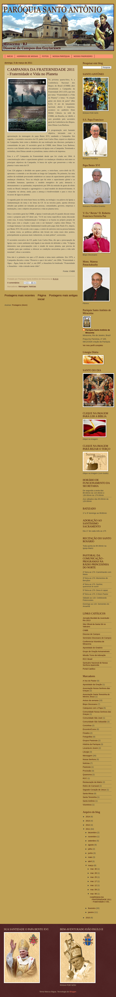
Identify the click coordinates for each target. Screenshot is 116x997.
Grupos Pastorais (90, 740)
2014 (88, 817)
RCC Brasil (87, 659)
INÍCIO (10, 56)
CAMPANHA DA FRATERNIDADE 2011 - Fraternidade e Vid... (100, 899)
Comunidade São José (92, 718)
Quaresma (87, 775)
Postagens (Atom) (19, 305)
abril (90, 861)
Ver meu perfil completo (93, 345)
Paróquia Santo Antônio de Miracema (97, 331)
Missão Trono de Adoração (94, 655)
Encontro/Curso (89, 729)
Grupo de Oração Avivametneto (96, 651)
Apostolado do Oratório (92, 648)
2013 (88, 821)
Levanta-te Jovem (90, 748)
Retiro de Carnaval (91, 786)
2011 (88, 829)
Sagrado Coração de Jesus (94, 790)
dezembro (92, 832)
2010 (88, 918)
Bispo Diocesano (90, 704)
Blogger (73, 992)
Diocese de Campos (91, 634)
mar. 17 (93, 881)
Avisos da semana (90, 700)
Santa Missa (88, 793)
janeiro (91, 912)
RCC (85, 778)
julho (90, 849)
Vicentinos (87, 805)
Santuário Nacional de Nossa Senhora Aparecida (95, 664)
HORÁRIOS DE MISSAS (27, 56)
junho (90, 853)
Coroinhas (87, 725)
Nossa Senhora (89, 759)
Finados (86, 733)
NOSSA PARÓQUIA (61, 56)
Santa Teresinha (90, 797)
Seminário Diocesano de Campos (97, 638)
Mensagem (23, 286)
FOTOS (45, 56)
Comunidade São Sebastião (95, 722)
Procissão (87, 771)
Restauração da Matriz (92, 782)
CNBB (85, 630)
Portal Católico (89, 669)
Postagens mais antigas (63, 295)
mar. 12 (93, 885)
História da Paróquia (91, 744)
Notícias (32, 286)
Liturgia (86, 752)
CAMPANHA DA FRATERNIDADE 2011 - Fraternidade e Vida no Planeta (41, 71)
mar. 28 (93, 873)
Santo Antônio (89, 801)
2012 (88, 825)
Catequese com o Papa (93, 708)
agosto (91, 845)
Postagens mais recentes (20, 295)
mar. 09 (93, 890)
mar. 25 (93, 877)
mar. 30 (93, 869)
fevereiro (92, 908)
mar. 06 (93, 894)
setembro (92, 841)
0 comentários (13, 283)
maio (90, 857)
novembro (92, 837)
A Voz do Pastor (89, 681)
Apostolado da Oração (92, 684)
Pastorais (87, 767)
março (91, 865)
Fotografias (87, 737)
